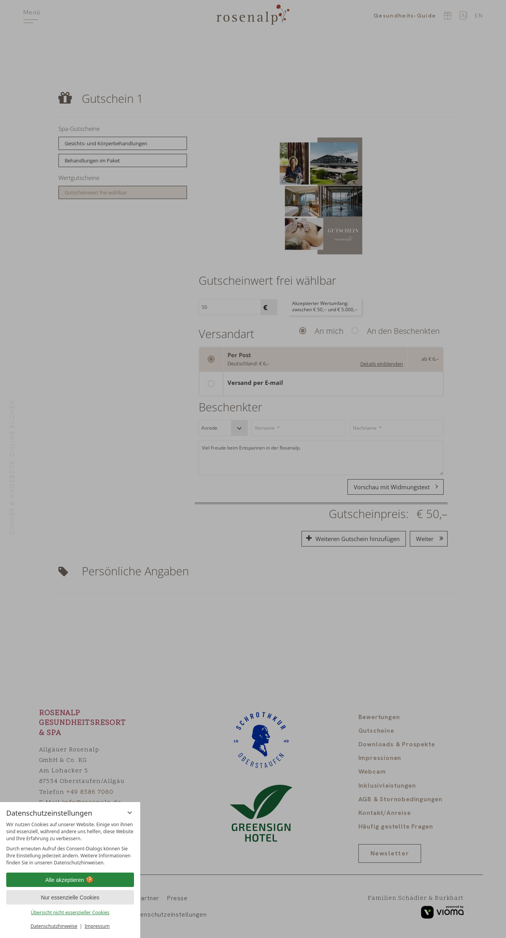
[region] (70, 843)
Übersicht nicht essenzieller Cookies (70, 912)
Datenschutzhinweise (54, 926)
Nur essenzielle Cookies (70, 897)
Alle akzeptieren (70, 880)
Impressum (97, 926)
